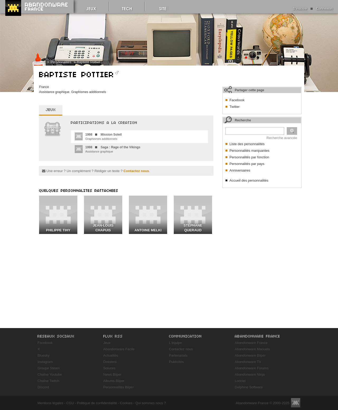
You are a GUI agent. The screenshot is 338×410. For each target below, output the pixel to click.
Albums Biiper (113, 381)
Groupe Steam (48, 368)
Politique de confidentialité (97, 403)
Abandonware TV (248, 362)
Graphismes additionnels (88, 92)
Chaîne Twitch (48, 381)
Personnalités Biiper (118, 387)
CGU (70, 403)
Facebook (237, 100)
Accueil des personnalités (248, 180)
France (44, 87)
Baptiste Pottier (88, 62)
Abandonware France (251, 343)
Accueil (39, 62)
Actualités (110, 355)
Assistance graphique (54, 92)
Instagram (45, 362)
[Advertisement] (262, 224)
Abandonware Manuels (252, 349)
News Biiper (112, 374)
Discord (43, 387)
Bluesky (43, 355)
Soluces (109, 368)
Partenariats (178, 355)
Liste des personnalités (247, 144)
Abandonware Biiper (250, 355)
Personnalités (60, 62)
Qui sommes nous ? (150, 403)
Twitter (234, 106)
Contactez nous (136, 171)
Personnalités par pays (246, 163)
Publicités (176, 362)
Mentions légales (50, 403)
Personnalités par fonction (249, 157)
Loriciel (240, 381)
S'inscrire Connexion (313, 9)
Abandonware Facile (119, 349)
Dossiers (110, 362)
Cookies (126, 403)
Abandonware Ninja (250, 374)
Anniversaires (239, 170)
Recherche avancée (281, 138)
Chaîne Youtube (49, 374)
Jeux (106, 343)
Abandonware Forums (252, 368)
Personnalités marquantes (249, 150)
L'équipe (175, 343)
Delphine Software (249, 387)
